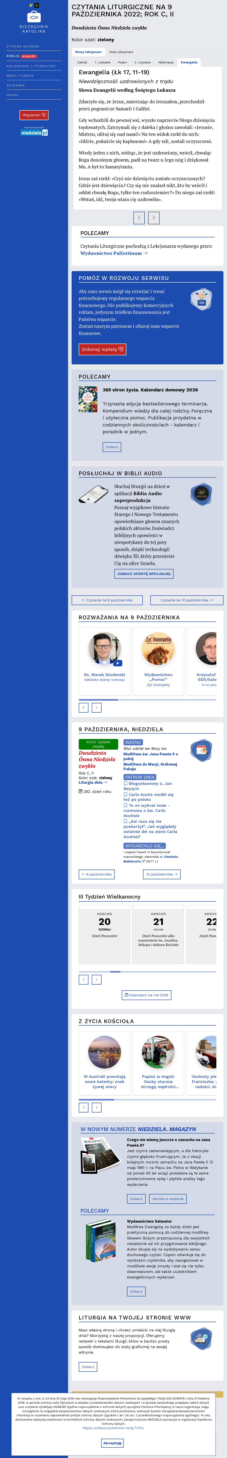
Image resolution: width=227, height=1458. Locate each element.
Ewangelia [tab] (189, 62)
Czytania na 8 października (107, 600)
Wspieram (34, 115)
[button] (83, 708)
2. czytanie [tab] (143, 62)
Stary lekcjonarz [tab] (121, 52)
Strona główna (23, 46)
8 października (97, 874)
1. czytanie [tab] (102, 62)
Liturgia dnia (93, 782)
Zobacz (112, 447)
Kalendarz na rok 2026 (146, 995)
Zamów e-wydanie (168, 1199)
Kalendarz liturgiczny (31, 66)
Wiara (13, 95)
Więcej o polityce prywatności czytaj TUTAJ (113, 1428)
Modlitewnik (20, 75)
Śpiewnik (16, 85)
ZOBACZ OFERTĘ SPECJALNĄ (143, 574)
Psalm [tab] (122, 62)
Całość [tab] (82, 62)
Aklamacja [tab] (165, 62)
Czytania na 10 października (186, 600)
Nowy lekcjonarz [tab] (88, 52)
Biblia (22, 56)
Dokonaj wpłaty (102, 349)
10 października (162, 874)
